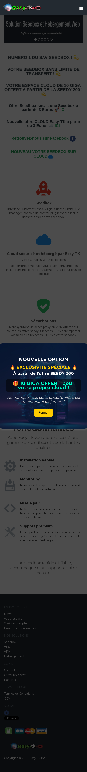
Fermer (43, 412)
